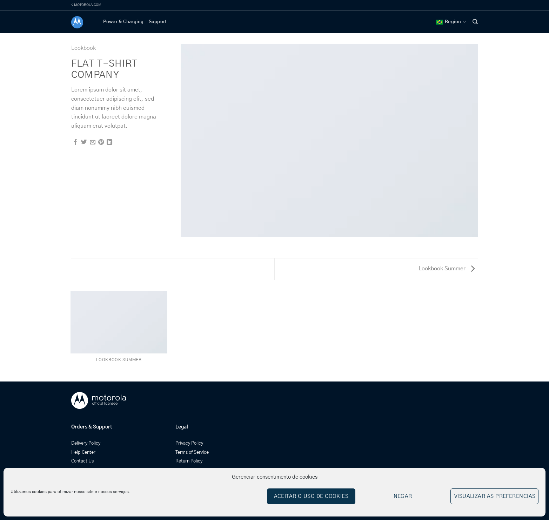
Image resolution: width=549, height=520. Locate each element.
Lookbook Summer (447, 268)
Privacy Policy (189, 443)
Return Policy (188, 461)
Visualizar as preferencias (495, 496)
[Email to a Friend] (92, 142)
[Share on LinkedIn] (109, 142)
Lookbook (83, 48)
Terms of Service (192, 452)
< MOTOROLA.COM (86, 5)
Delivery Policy (85, 443)
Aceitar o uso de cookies (311, 496)
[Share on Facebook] (75, 142)
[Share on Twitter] (84, 142)
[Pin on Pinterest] (101, 142)
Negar (403, 496)
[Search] (475, 21)
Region (451, 22)
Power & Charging (123, 22)
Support (158, 22)
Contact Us (82, 461)
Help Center (83, 452)
